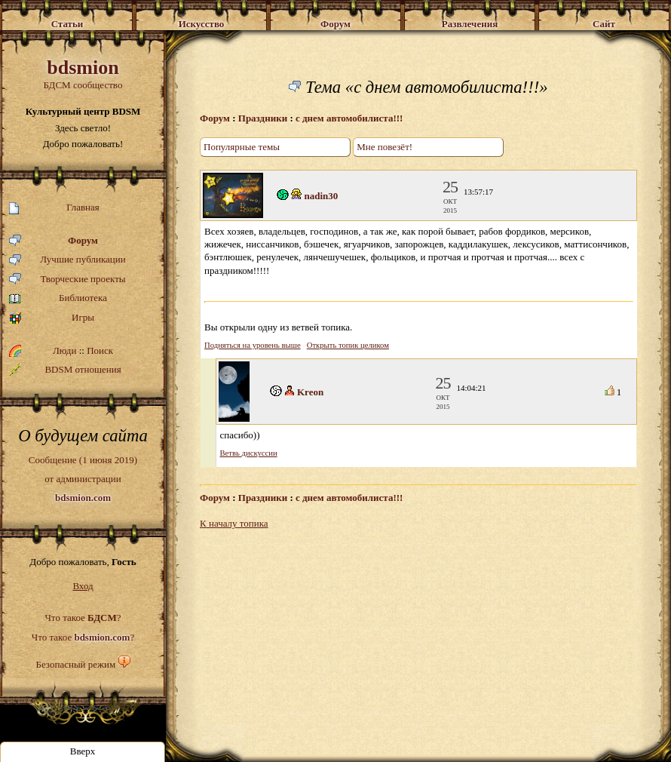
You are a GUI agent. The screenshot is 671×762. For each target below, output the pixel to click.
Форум (53, 241)
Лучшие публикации (67, 259)
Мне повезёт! (384, 146)
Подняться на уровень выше (252, 345)
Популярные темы (242, 146)
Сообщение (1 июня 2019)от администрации (83, 478)
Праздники (262, 118)
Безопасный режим (75, 664)
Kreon (310, 392)
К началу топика (234, 523)
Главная (54, 207)
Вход (82, 585)
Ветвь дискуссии (248, 453)
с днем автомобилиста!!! (349, 118)
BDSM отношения (65, 370)
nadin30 (322, 195)
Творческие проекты (67, 279)
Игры (51, 318)
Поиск (100, 350)
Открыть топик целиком (348, 345)
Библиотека (58, 298)
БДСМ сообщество (83, 74)
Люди (64, 350)
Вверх (83, 751)
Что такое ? (82, 617)
